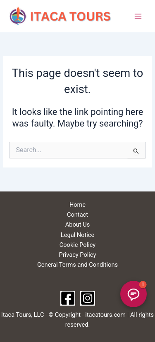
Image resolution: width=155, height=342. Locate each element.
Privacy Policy (77, 254)
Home (77, 204)
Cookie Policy (77, 245)
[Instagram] (87, 298)
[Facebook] (67, 298)
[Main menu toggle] (138, 16)
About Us (77, 224)
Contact (77, 214)
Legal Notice (77, 235)
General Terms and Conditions (77, 264)
